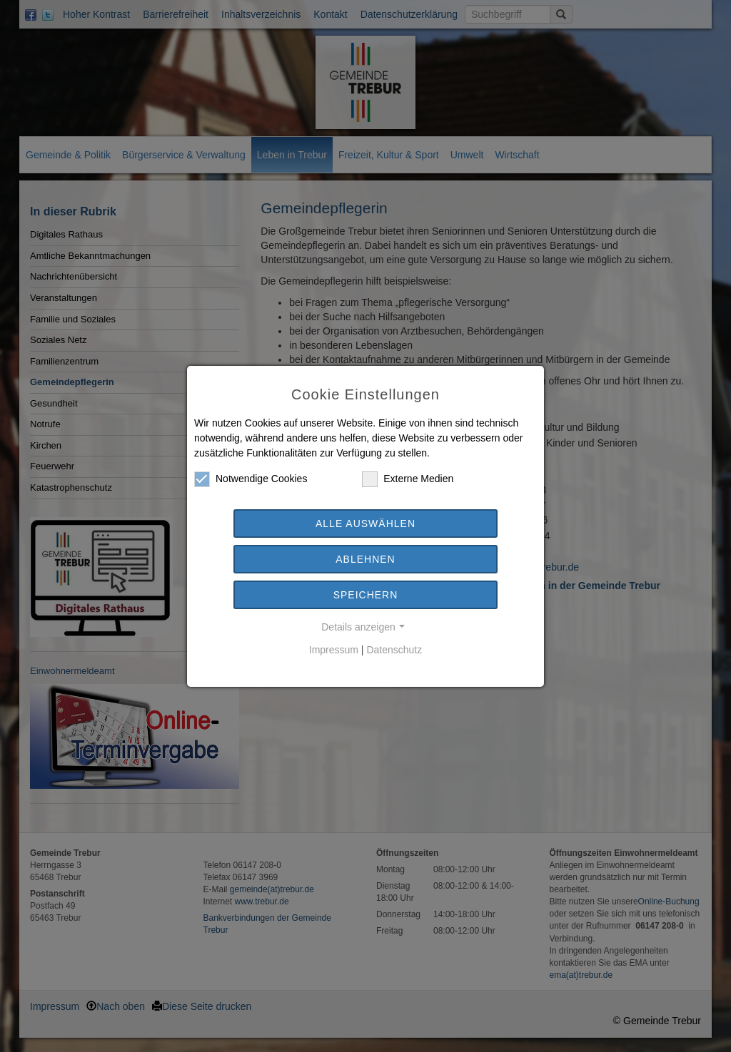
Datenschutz (394, 649)
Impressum (333, 649)
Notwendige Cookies (250, 478)
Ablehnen (365, 559)
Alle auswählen (365, 523)
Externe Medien (407, 478)
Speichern (365, 595)
